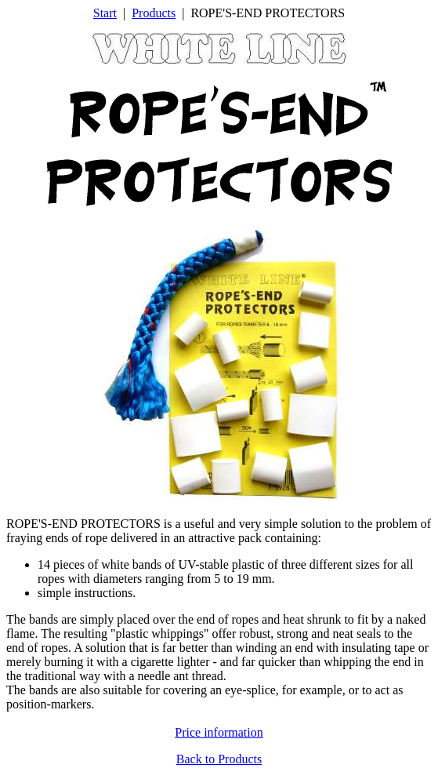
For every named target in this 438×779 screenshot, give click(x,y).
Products (154, 13)
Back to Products (219, 759)
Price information (218, 732)
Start (105, 13)
